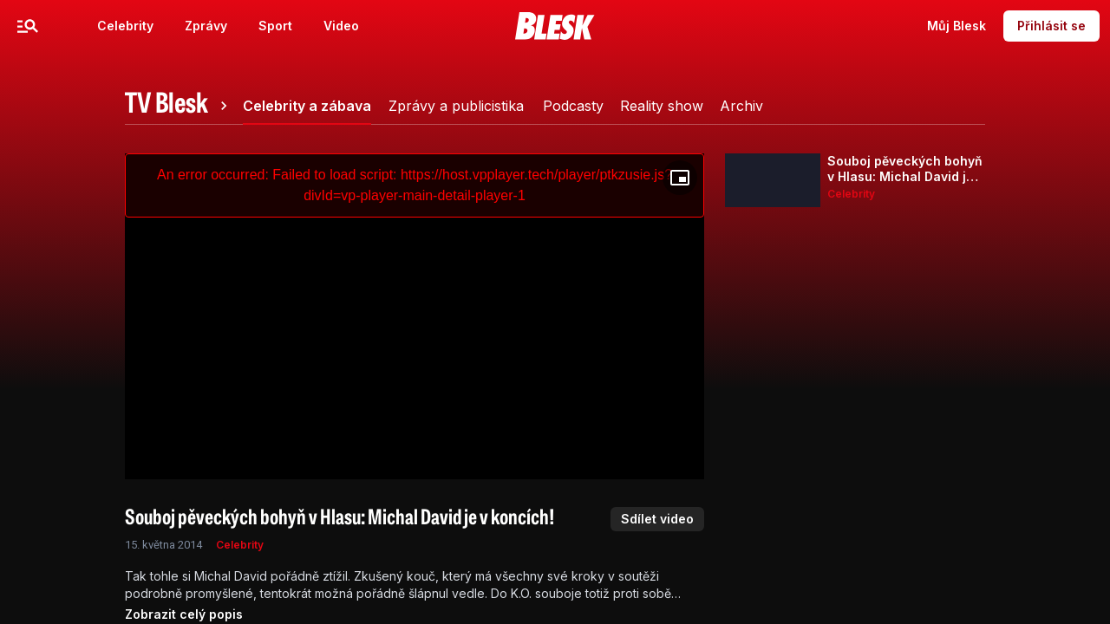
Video (341, 25)
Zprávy (206, 25)
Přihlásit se (1051, 25)
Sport (275, 25)
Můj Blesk (956, 25)
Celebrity (125, 25)
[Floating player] (680, 177)
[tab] (178, 106)
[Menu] (27, 26)
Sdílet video (657, 518)
